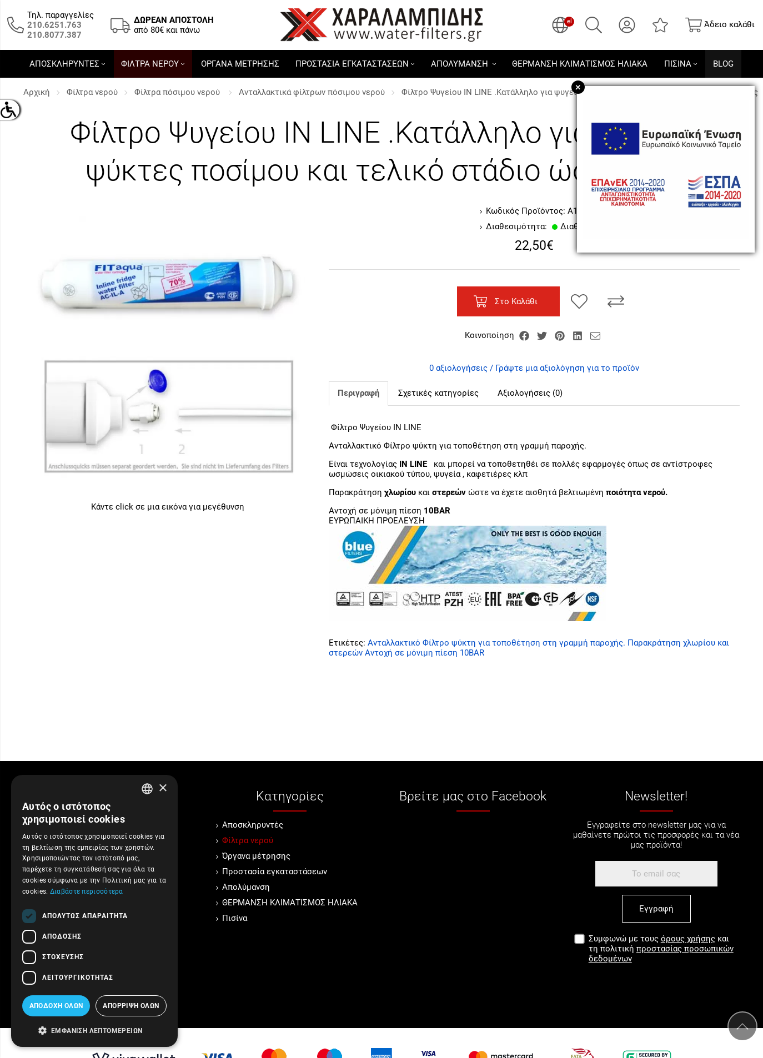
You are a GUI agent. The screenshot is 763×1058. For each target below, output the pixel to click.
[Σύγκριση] (616, 301)
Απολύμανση (246, 887)
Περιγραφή (358, 393)
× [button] (162, 788)
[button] (94, 1030)
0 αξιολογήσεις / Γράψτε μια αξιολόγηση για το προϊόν (534, 368)
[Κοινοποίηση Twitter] (543, 335)
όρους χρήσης (688, 939)
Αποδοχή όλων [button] (56, 1006)
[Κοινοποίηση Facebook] (525, 335)
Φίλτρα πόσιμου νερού (178, 92)
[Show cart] (720, 25)
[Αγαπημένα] (660, 25)
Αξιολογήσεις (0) (530, 393)
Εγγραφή (656, 909)
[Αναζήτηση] (593, 25)
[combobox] (147, 788)
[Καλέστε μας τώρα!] (54, 25)
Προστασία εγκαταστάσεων (274, 871)
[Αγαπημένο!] (579, 301)
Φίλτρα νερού (92, 92)
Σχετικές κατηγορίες (438, 393)
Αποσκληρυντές (252, 825)
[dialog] (94, 911)
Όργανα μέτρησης (256, 856)
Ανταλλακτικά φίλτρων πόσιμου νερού (312, 92)
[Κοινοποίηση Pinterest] (561, 335)
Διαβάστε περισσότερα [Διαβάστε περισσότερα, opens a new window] (86, 891)
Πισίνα (234, 918)
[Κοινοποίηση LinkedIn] (579, 335)
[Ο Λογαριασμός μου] (627, 25)
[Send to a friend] (595, 335)
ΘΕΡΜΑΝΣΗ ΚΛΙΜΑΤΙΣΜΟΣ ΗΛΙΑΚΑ (290, 903)
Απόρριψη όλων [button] (131, 1006)
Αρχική (36, 92)
